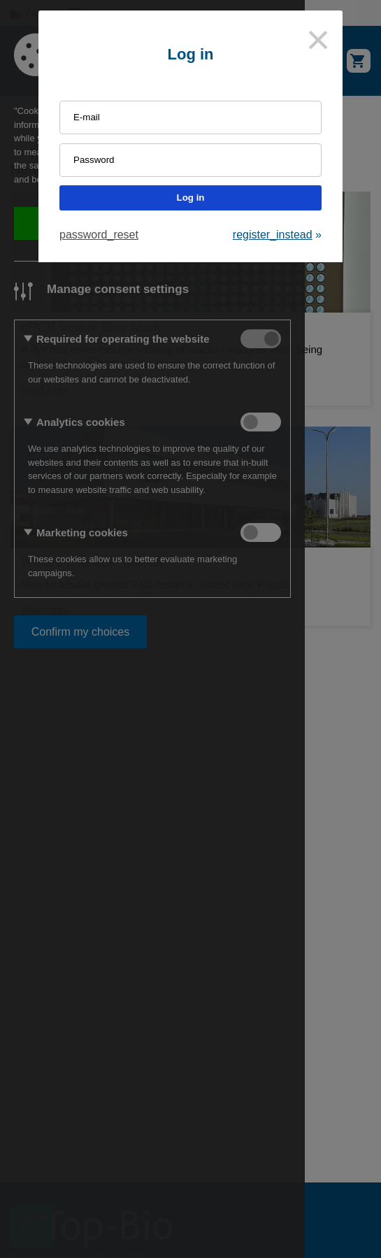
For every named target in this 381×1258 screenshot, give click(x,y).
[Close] (318, 40)
